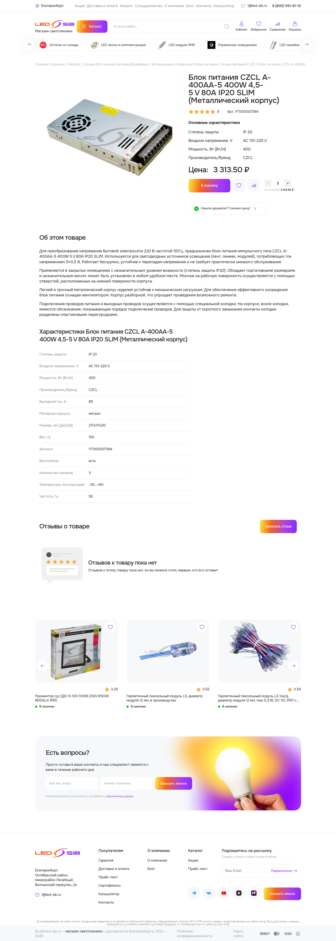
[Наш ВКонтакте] (208, 893)
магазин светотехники (83, 930)
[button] (42, 664)
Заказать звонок (174, 782)
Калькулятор (224, 6)
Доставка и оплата (102, 6)
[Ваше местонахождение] (49, 5)
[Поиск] (226, 25)
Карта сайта (238, 932)
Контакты (203, 6)
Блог (190, 6)
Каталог (126, 6)
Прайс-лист (108, 876)
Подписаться (281, 870)
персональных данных (119, 795)
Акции (80, 6)
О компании (174, 6)
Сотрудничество (148, 6)
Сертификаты (109, 884)
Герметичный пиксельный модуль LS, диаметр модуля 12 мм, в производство (165, 697)
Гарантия (105, 859)
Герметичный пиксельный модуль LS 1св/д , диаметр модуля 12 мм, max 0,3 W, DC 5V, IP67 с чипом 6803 (257, 697)
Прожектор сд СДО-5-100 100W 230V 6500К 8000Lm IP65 (72, 697)
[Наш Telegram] (193, 893)
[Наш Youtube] (223, 893)
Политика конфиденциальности (194, 932)
